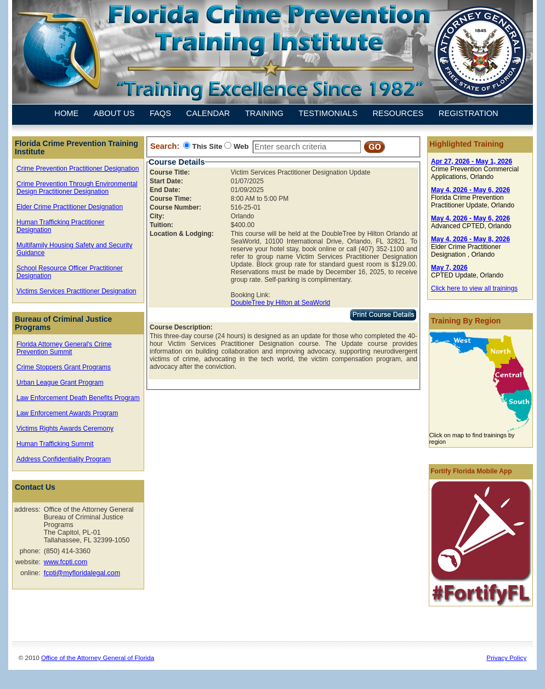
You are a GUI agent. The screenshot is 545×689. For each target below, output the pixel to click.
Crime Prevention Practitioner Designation (77, 168)
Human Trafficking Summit (55, 444)
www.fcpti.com (66, 562)
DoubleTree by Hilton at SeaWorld (280, 302)
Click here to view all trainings (474, 288)
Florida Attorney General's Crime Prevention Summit (64, 348)
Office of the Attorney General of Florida (97, 657)
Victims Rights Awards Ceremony (64, 428)
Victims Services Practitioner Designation (76, 291)
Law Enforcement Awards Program (67, 413)
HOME (66, 113)
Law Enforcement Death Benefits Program (78, 398)
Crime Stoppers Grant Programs (63, 367)
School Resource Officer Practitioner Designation (69, 272)
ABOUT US (114, 113)
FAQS (160, 113)
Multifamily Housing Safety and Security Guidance (74, 249)
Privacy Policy (506, 657)
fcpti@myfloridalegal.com (82, 573)
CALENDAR (208, 113)
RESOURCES (397, 113)
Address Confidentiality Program (63, 459)
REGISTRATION (468, 113)
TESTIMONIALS (327, 113)
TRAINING (264, 113)
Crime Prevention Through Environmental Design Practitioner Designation (77, 187)
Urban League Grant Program (60, 382)
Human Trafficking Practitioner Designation (60, 226)
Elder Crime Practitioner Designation (69, 207)
